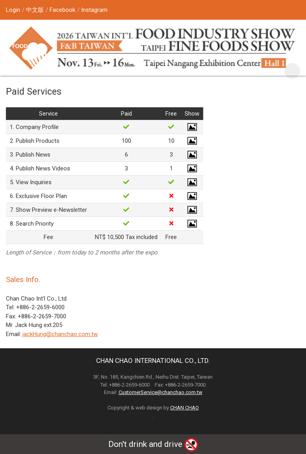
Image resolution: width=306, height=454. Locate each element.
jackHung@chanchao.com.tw (60, 334)
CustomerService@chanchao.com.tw (160, 392)
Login (13, 9)
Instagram (94, 9)
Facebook (62, 9)
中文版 (35, 9)
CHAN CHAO (184, 408)
